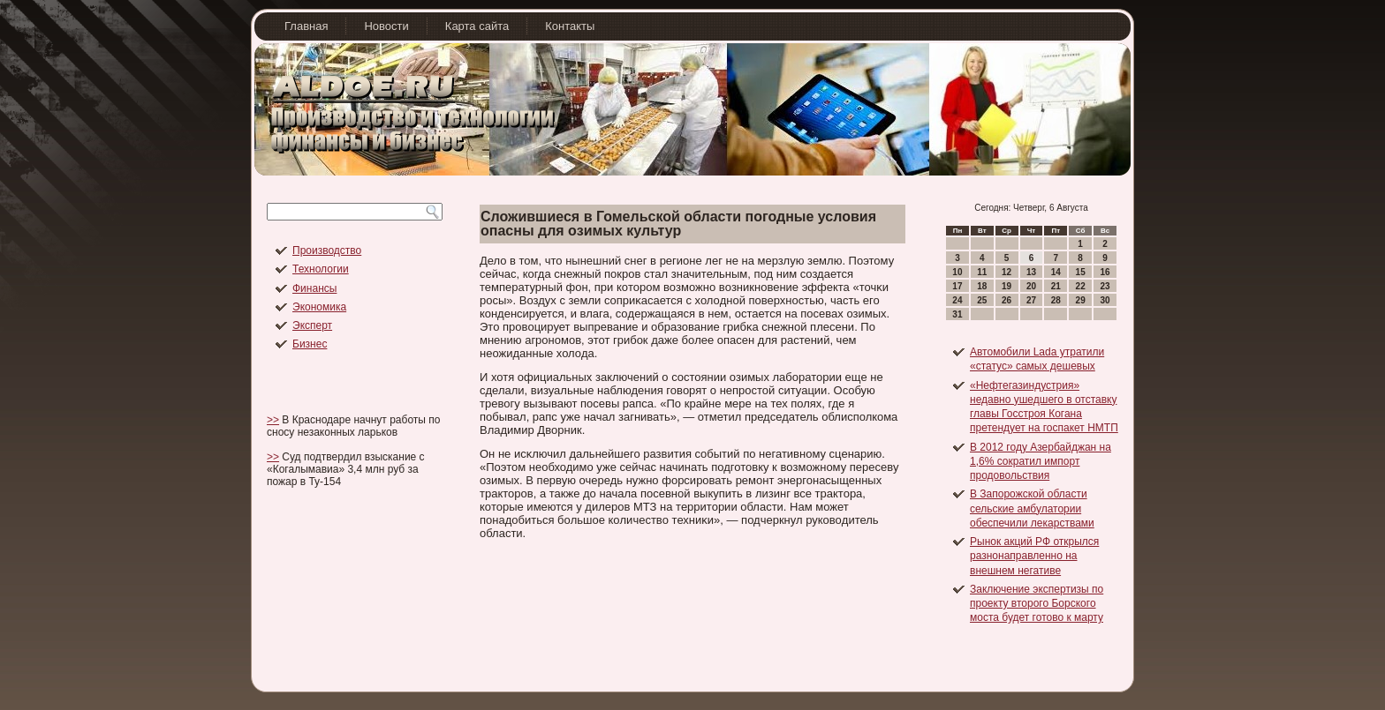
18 (982, 286)
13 (1031, 272)
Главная (306, 26)
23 (1104, 286)
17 (957, 286)
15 (1081, 272)
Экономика (319, 307)
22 (1081, 286)
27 (1031, 300)
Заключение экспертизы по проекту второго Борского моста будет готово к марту (1036, 603)
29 (1081, 300)
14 (1056, 272)
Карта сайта (477, 26)
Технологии (320, 269)
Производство (326, 250)
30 (1104, 300)
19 (1006, 286)
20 (1031, 286)
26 (1006, 300)
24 (957, 300)
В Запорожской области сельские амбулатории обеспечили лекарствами (1032, 508)
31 (957, 314)
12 (1006, 272)
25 (982, 300)
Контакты (569, 26)
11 (982, 272)
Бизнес (309, 344)
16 (1104, 272)
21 (1056, 286)
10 (957, 272)
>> (273, 420)
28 (1056, 300)
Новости (386, 26)
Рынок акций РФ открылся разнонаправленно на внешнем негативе (1034, 556)
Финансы (314, 288)
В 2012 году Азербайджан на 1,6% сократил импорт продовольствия (1040, 461)
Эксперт (312, 325)
